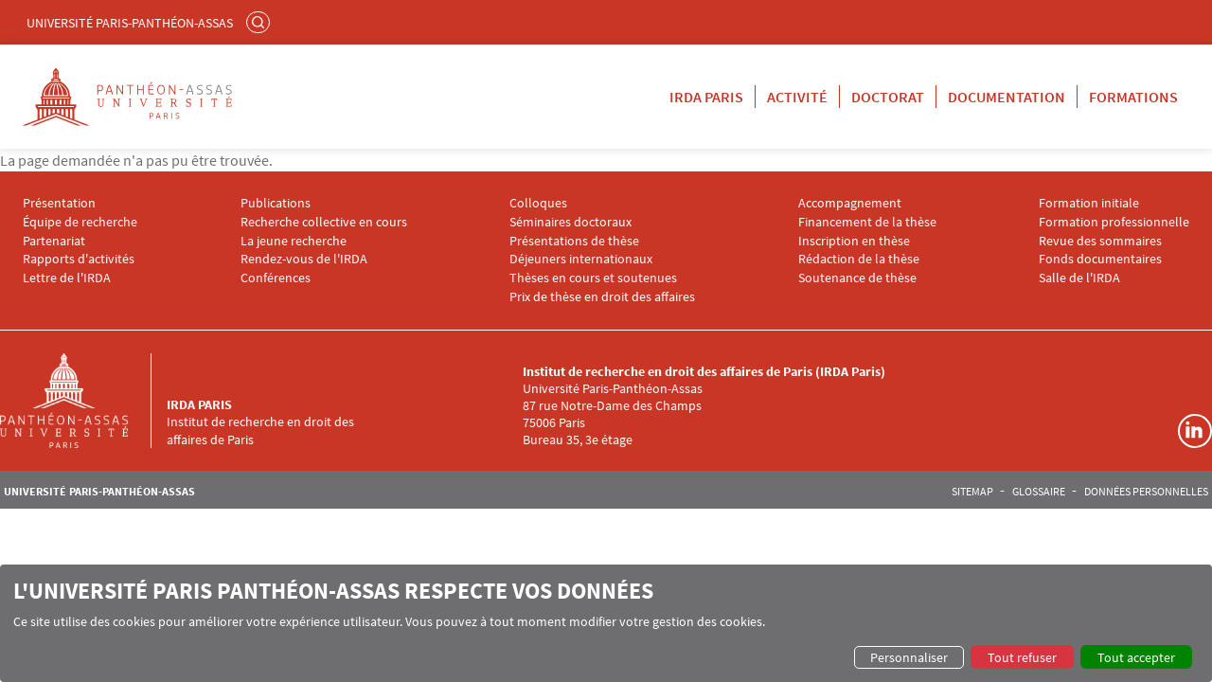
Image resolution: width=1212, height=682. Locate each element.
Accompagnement (849, 203)
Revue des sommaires (1100, 241)
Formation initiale (1089, 203)
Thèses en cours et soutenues (593, 278)
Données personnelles (1146, 491)
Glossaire (1038, 491)
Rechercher (260, 21)
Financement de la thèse (867, 222)
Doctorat (887, 96)
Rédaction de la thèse (858, 259)
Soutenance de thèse (857, 278)
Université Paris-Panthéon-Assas (130, 22)
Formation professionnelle (1114, 222)
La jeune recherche (294, 241)
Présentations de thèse (574, 241)
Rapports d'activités (78, 259)
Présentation (59, 203)
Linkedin (1195, 431)
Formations (1133, 96)
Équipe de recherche (80, 222)
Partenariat (54, 241)
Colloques (538, 203)
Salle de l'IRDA (1079, 278)
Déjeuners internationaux (580, 259)
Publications (276, 203)
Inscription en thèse (854, 241)
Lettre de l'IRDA (67, 278)
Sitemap (972, 491)
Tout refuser (1022, 657)
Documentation (1006, 96)
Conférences (276, 278)
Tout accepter (1136, 657)
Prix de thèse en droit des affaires (602, 297)
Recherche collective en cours (324, 222)
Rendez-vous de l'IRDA (304, 259)
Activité (797, 96)
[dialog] (606, 623)
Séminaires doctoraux (570, 222)
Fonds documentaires (1100, 259)
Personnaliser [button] (909, 657)
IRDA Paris (706, 96)
